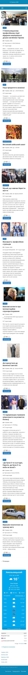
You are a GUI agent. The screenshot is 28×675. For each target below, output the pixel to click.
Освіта (4, 27)
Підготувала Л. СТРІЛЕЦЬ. (11, 425)
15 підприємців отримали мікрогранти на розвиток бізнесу (14, 417)
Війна (4, 84)
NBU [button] (25, 643)
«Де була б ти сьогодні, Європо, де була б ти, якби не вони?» (13, 465)
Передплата (16, 671)
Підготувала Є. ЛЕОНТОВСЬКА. (12, 43)
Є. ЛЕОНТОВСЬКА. (19, 90)
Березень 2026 (5, 657)
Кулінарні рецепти (7, 141)
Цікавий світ (5, 185)
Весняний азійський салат (14, 145)
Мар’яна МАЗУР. (18, 193)
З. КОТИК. (17, 147)
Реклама (23, 671)
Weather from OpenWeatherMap (14, 628)
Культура (5, 360)
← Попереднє (5, 561)
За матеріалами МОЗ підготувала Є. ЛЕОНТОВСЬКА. (13, 317)
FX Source (21, 643)
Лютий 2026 (4, 659)
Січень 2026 (4, 662)
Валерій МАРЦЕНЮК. (10, 249)
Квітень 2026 (4, 654)
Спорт (4, 238)
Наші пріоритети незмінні (14, 88)
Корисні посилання (9, 647)
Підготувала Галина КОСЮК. (11, 473)
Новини (5, 303)
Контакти (8, 671)
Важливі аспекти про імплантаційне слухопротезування (12, 309)
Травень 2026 (4, 652)
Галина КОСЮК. (18, 368)
